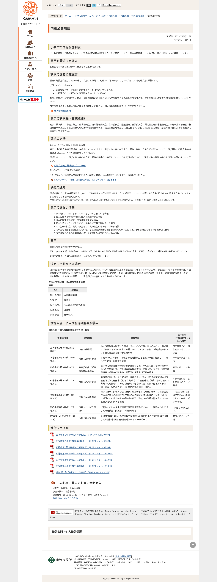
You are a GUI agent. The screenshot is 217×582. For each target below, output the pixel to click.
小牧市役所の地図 (123, 556)
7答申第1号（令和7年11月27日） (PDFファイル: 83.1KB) (83, 472)
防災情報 (30, 91)
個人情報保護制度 (62, 110)
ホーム (30, 35)
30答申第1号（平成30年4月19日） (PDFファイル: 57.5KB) (83, 447)
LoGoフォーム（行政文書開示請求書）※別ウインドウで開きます (85, 179)
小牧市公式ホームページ (86, 15)
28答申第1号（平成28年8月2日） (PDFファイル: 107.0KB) (83, 434)
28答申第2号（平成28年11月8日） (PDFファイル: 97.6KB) (83, 440)
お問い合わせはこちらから (65, 498)
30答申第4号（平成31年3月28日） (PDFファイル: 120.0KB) (84, 465)
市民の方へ (30, 46)
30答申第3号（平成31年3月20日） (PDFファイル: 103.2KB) (84, 459)
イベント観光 (30, 69)
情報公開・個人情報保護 (132, 15)
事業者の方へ (30, 57)
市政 (30, 80)
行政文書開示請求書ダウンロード (70, 165)
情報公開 (113, 15)
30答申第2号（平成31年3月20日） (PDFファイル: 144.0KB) (84, 453)
